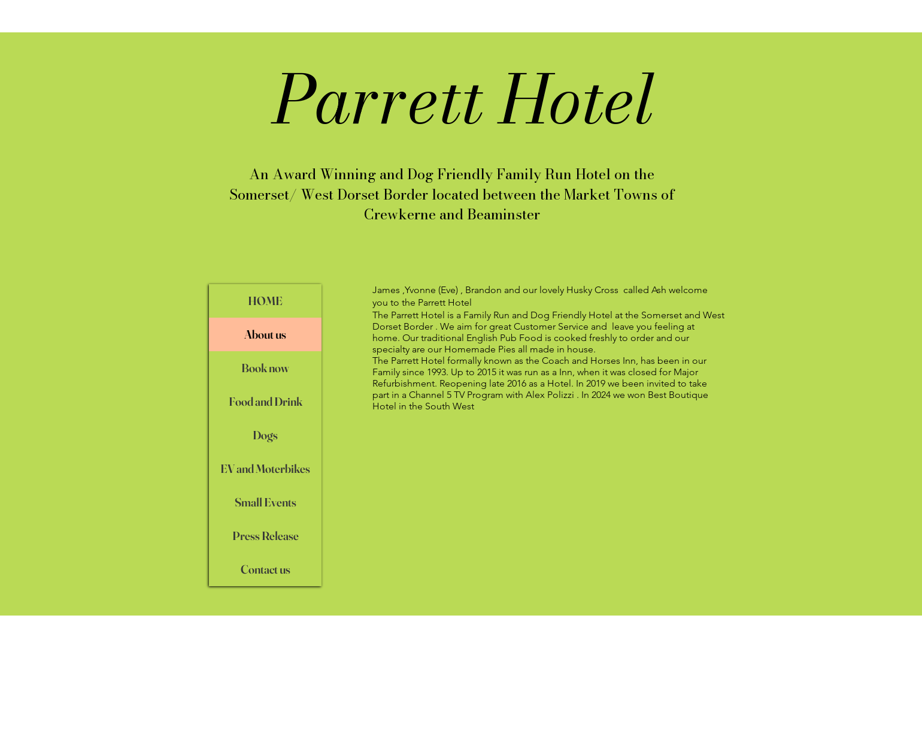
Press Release (265, 535)
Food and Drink (265, 401)
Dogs (265, 434)
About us (265, 334)
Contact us (265, 569)
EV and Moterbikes (265, 468)
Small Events (265, 501)
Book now (265, 367)
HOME (265, 300)
